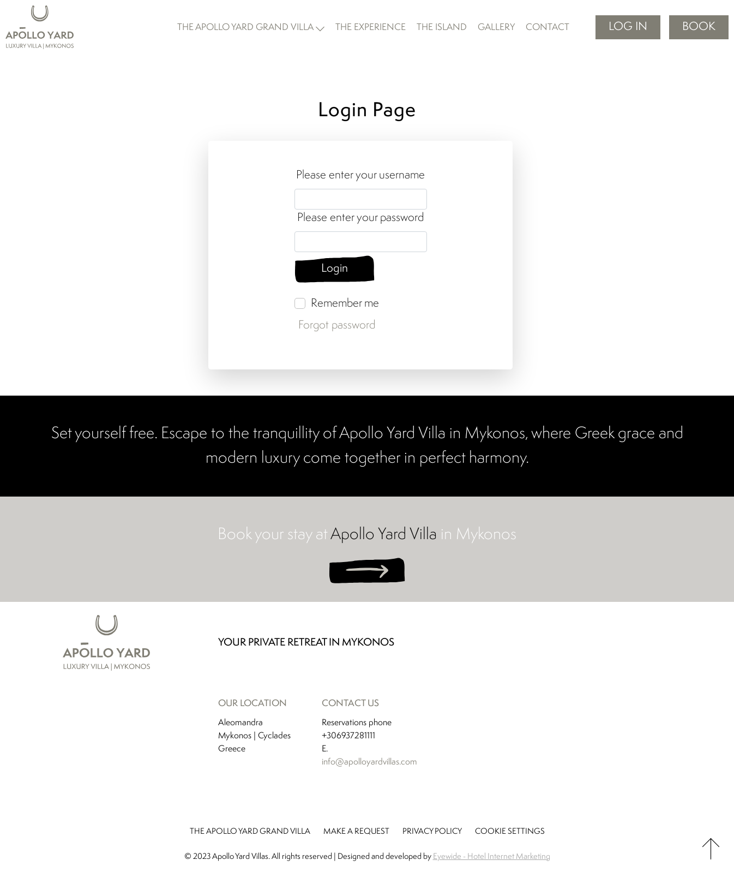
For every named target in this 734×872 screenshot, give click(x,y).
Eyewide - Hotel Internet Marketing (491, 857)
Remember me (345, 304)
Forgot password (336, 326)
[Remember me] (299, 303)
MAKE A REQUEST (356, 832)
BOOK (698, 27)
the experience (370, 27)
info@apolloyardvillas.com (369, 762)
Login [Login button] (335, 269)
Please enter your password (360, 218)
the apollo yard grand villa (245, 27)
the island (442, 27)
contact (547, 27)
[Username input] (360, 199)
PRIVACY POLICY (432, 832)
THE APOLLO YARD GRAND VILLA (250, 832)
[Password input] (360, 241)
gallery (496, 27)
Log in (628, 27)
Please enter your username (360, 175)
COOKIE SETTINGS (510, 832)
